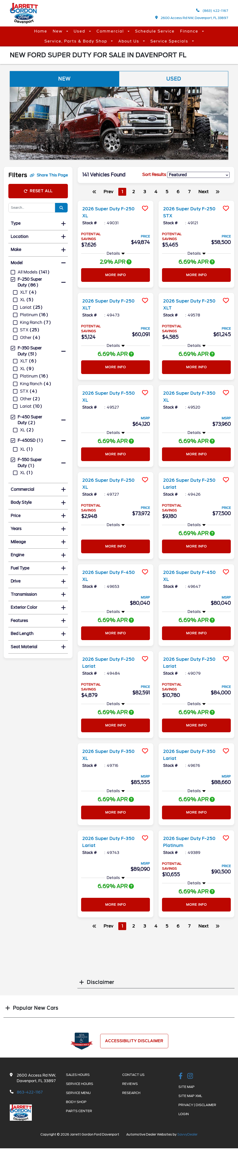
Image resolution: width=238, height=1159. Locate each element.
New (58, 31)
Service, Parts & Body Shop (76, 41)
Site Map (186, 1087)
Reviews (130, 1084)
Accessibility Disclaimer (134, 1041)
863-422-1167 (30, 1092)
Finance (190, 31)
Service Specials (170, 41)
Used (80, 31)
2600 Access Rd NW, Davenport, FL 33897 (191, 18)
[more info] (115, 201)
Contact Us (133, 1075)
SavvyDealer (187, 1134)
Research (131, 1093)
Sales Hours (78, 1075)
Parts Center (79, 1111)
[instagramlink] (190, 1076)
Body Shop (76, 1102)
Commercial (110, 31)
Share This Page (49, 175)
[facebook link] (180, 1076)
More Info (115, 275)
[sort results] (198, 175)
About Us (129, 41)
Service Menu (78, 1093)
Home (40, 31)
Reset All (38, 191)
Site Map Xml (190, 1096)
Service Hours (79, 1084)
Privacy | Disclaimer (197, 1105)
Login (183, 1114)
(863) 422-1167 (212, 11)
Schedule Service (155, 31)
